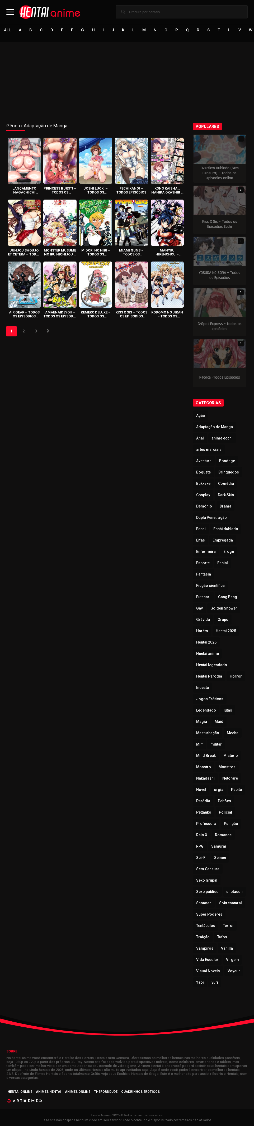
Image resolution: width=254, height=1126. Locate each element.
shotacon (234, 892)
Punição (231, 823)
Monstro (203, 767)
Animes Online (77, 1092)
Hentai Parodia (209, 676)
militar (216, 744)
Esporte (203, 563)
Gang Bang (227, 597)
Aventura (203, 461)
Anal (200, 438)
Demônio (204, 506)
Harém (202, 631)
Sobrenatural (230, 903)
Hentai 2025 (226, 631)
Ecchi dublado (225, 529)
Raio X (201, 835)
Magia (201, 721)
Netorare (230, 778)
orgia (218, 789)
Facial (222, 563)
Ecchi (201, 529)
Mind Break (206, 755)
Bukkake (203, 483)
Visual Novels (208, 971)
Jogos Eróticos (209, 699)
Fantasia (203, 574)
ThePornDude (105, 1092)
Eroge (228, 551)
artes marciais (209, 449)
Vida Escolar (207, 960)
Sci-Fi (201, 858)
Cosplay (203, 495)
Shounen (203, 903)
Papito (236, 789)
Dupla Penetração (211, 517)
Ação (200, 415)
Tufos (222, 937)
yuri (214, 982)
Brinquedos (228, 472)
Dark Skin (226, 495)
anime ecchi (222, 438)
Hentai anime (207, 653)
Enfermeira (206, 551)
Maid (219, 721)
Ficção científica (210, 585)
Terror (228, 926)
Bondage (227, 461)
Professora (206, 823)
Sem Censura (207, 869)
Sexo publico (207, 892)
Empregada (223, 540)
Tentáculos (205, 926)
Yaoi (200, 982)
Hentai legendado (211, 665)
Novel (201, 789)
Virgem (232, 960)
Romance (223, 835)
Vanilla (227, 948)
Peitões (224, 801)
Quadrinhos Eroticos (140, 1092)
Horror (236, 676)
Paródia (203, 801)
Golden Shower (223, 608)
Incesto (202, 687)
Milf (199, 744)
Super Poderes (209, 914)
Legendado (206, 710)
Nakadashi (205, 778)
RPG (200, 846)
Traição (203, 937)
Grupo (223, 619)
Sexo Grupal (206, 880)
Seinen (220, 858)
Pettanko (203, 812)
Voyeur (234, 971)
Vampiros (204, 948)
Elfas (200, 540)
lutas (228, 710)
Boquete (203, 472)
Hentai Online (20, 1092)
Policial (225, 812)
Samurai (218, 846)
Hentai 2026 (206, 642)
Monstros (227, 767)
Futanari (203, 597)
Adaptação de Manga (214, 427)
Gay (199, 608)
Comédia (226, 483)
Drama (225, 506)
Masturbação (207, 733)
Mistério (230, 755)
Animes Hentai (48, 1092)
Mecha (232, 733)
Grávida (203, 619)
